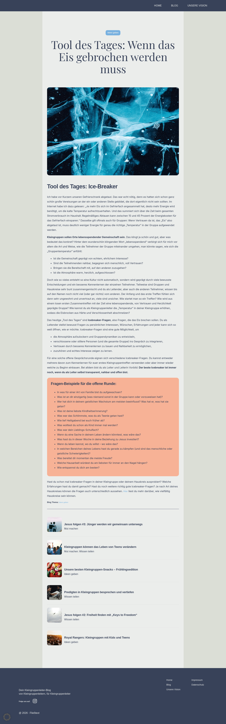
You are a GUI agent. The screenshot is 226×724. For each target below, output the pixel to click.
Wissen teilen (86, 551)
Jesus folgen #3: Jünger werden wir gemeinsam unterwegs (106, 524)
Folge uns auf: (25, 701)
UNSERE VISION (197, 5)
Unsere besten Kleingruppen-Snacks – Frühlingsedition (104, 569)
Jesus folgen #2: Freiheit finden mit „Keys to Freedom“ (103, 614)
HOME (158, 5)
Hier (125, 491)
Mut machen (71, 528)
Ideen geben (64, 502)
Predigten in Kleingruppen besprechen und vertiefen (102, 592)
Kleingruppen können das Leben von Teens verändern (103, 546)
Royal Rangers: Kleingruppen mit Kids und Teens (99, 637)
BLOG (174, 5)
